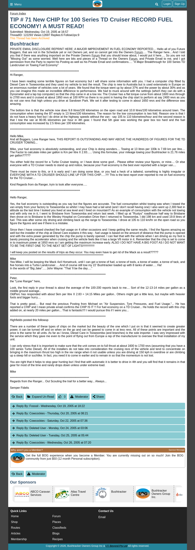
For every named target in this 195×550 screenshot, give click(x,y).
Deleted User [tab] (50, 428)
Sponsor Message (177, 450)
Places (56, 521)
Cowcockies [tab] (50, 413)
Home (15, 516)
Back (17, 396)
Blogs (56, 533)
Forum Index (18, 13)
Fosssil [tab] (48, 406)
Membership (19, 539)
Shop (14, 521)
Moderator (79, 396)
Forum (139, 52)
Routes (15, 527)
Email (101, 517)
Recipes (57, 539)
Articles (15, 533)
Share (98, 396)
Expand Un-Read (40, 396)
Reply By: (22, 406)
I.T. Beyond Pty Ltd (116, 545)
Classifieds (59, 527)
